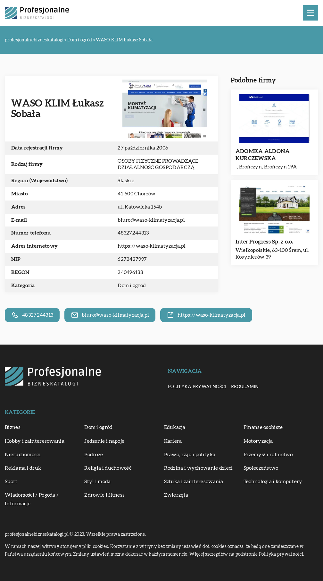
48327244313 (133, 232)
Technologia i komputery (273, 481)
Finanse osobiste (263, 427)
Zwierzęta (176, 495)
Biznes (13, 427)
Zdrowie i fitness (104, 495)
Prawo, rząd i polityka (190, 454)
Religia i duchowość (107, 468)
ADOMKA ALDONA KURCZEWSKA (263, 155)
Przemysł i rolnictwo (268, 454)
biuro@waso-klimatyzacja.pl (151, 220)
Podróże (93, 454)
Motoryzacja (258, 441)
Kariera (173, 441)
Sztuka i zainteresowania (193, 481)
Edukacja (174, 427)
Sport (11, 481)
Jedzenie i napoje (104, 441)
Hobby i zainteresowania (34, 441)
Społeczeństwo (261, 468)
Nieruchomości (23, 454)
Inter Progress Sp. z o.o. (264, 241)
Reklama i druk (23, 468)
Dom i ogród (132, 285)
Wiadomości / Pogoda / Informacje (32, 499)
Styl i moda (97, 481)
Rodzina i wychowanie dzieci (198, 468)
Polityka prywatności (197, 387)
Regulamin (245, 387)
